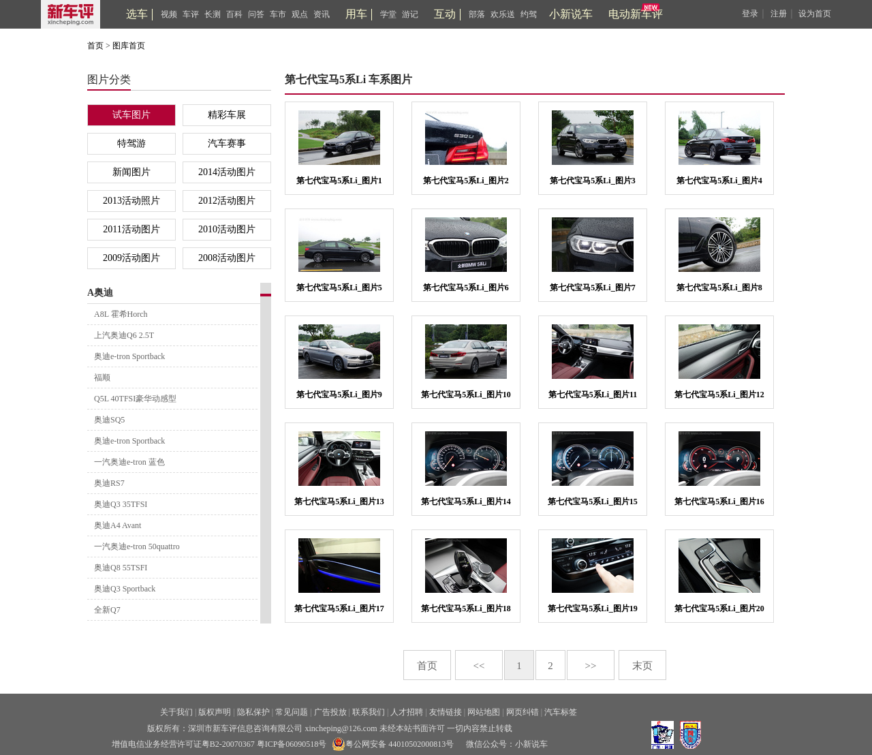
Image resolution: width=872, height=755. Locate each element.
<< (479, 665)
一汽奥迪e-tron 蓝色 (129, 462)
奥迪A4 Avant (117, 525)
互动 (445, 14)
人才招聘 (406, 712)
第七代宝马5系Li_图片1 (339, 180)
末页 (642, 665)
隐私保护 (253, 712)
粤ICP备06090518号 (292, 744)
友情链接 (445, 712)
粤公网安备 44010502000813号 (393, 744)
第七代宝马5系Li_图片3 (592, 180)
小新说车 (571, 14)
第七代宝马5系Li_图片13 (339, 501)
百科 (234, 14)
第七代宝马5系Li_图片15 (592, 501)
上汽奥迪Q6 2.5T (124, 335)
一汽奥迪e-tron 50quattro (137, 546)
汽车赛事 (227, 143)
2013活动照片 (131, 201)
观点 (300, 14)
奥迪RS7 (109, 483)
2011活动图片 (131, 229)
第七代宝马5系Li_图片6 (465, 287)
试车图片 (131, 115)
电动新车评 (635, 14)
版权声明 (214, 712)
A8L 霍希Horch (121, 314)
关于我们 (176, 712)
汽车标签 (560, 712)
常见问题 (291, 712)
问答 (256, 14)
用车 (356, 14)
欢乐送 (502, 14)
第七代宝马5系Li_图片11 (593, 394)
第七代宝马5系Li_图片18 (465, 608)
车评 (191, 14)
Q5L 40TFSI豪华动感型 (135, 398)
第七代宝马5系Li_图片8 (719, 287)
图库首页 (128, 45)
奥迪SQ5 (109, 420)
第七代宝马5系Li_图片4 (719, 180)
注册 (778, 13)
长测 (212, 14)
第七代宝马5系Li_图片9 (339, 394)
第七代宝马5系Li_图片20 (719, 608)
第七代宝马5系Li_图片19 (592, 608)
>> (591, 665)
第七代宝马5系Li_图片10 (465, 394)
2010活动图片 (226, 229)
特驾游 (131, 143)
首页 (95, 45)
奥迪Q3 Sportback (124, 589)
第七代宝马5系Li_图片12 (719, 394)
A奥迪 (100, 293)
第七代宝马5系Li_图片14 (465, 501)
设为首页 (814, 13)
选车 (137, 14)
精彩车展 (227, 115)
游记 (410, 14)
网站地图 (483, 712)
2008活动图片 (226, 258)
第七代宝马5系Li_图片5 (339, 287)
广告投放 (330, 712)
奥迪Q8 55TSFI (120, 567)
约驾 (528, 14)
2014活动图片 (226, 172)
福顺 (102, 377)
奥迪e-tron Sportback (129, 356)
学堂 (388, 14)
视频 (169, 14)
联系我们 (368, 712)
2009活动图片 (131, 258)
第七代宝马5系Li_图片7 (592, 287)
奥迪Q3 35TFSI (120, 504)
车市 (278, 14)
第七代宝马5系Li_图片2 (465, 180)
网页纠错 (522, 712)
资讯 (321, 14)
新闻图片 (131, 172)
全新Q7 (107, 610)
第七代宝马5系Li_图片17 (339, 608)
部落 (477, 14)
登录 (750, 13)
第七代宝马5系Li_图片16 (719, 501)
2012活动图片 (226, 201)
